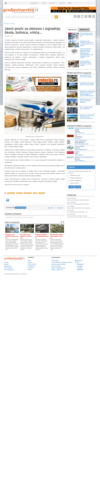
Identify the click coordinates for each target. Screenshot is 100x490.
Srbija (35, 193)
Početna (6, 23)
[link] (26, 10)
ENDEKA (77, 152)
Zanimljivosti (31, 266)
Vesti (12, 23)
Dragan (69, 198)
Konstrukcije (55, 260)
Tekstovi (30, 262)
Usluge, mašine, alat (57, 269)
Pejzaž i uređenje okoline (58, 268)
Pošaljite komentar (21, 207)
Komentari (71, 195)
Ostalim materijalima (75, 180)
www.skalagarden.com (81, 149)
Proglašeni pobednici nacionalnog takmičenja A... (42, 236)
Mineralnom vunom (75, 175)
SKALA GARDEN (79, 146)
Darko (68, 214)
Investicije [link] (30, 217)
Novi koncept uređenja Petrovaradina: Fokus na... (56, 236)
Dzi (68, 210)
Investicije (19, 193)
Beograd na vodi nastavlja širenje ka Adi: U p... (12, 236)
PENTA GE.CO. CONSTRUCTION (84, 157)
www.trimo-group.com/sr (82, 144)
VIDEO (69, 3)
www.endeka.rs (79, 155)
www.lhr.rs (78, 138)
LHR (76, 135)
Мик (68, 206)
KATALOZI (62, 3)
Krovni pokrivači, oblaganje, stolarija (61, 262)
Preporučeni (60, 207)
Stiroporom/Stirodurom (76, 178)
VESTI (44, 3)
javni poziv (41, 193)
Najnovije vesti (72, 29)
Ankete (30, 269)
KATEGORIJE (35, 3)
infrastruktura (11, 193)
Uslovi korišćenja (9, 269)
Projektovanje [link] (9, 217)
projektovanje (27, 193)
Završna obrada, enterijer (58, 264)
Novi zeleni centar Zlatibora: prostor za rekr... (26, 236)
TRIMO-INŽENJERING (81, 141)
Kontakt (6, 264)
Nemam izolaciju (74, 183)
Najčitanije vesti (84, 29)
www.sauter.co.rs (79, 132)
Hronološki (50, 207)
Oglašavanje (7, 266)
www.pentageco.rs (80, 160)
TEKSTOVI (53, 3)
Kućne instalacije (56, 266)
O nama (6, 262)
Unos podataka (8, 268)
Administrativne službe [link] (20, 217)
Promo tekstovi (32, 264)
